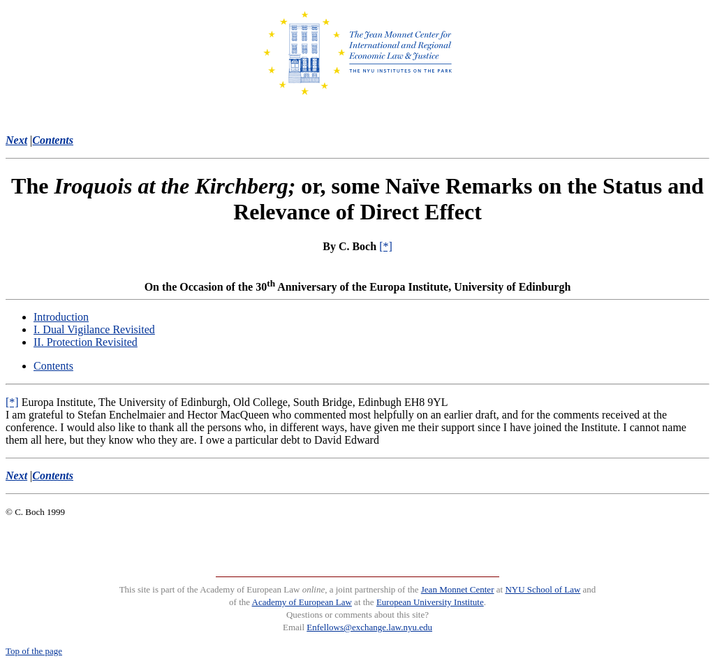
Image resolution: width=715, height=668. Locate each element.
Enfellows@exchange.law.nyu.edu (369, 627)
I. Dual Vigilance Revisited (94, 329)
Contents (53, 366)
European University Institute (430, 602)
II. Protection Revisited (86, 342)
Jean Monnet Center (457, 589)
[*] (385, 246)
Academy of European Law (302, 602)
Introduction (61, 317)
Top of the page (34, 651)
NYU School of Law (542, 589)
